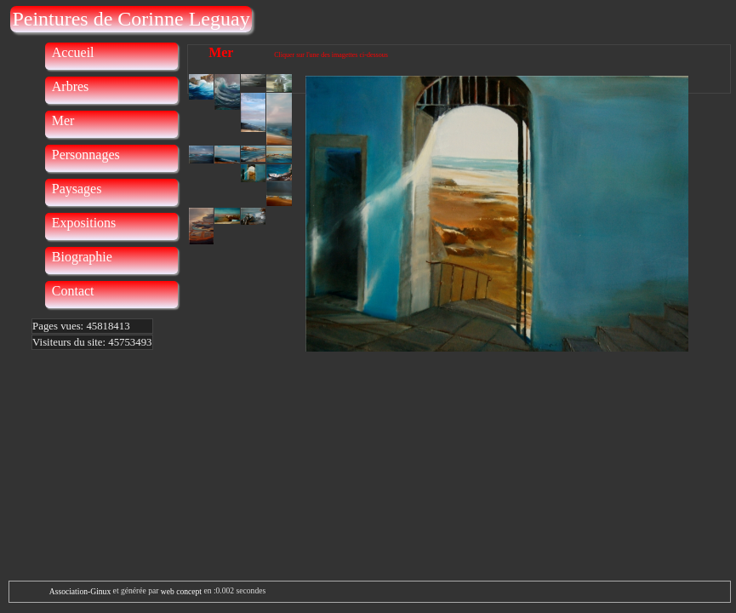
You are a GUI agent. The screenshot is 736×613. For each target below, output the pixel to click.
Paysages (77, 188)
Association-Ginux (80, 591)
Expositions (84, 222)
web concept (181, 591)
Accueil (73, 52)
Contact (73, 291)
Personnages (86, 154)
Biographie (82, 256)
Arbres (70, 86)
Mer (63, 120)
